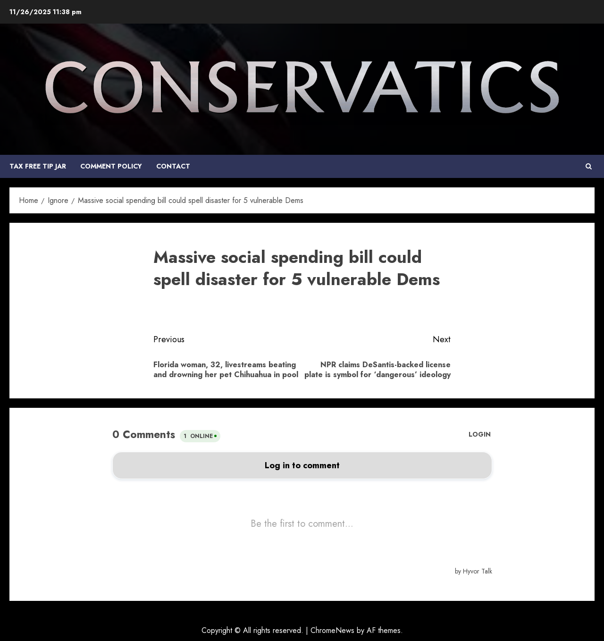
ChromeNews (332, 630)
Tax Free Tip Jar (37, 166)
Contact (173, 166)
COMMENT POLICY (111, 166)
